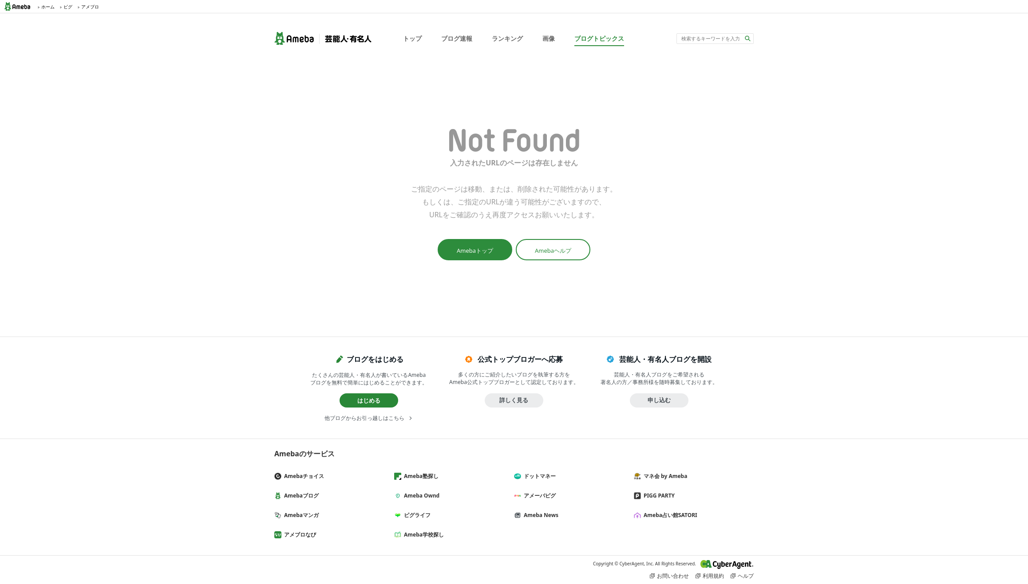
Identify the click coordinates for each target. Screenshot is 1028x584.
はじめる (368, 400)
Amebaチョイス (302, 476)
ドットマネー (538, 476)
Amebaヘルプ (553, 251)
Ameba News (539, 515)
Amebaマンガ (300, 515)
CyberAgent (727, 564)
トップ (412, 38)
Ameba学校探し (422, 534)
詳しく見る (513, 400)
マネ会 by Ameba (664, 476)
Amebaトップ (475, 251)
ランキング (507, 38)
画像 (548, 38)
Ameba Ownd (420, 495)
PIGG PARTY (658, 495)
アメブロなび (298, 534)
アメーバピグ (538, 495)
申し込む (659, 400)
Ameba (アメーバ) (20, 6)
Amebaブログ (300, 495)
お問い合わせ (673, 576)
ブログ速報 (456, 38)
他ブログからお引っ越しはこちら (364, 418)
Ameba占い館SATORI (669, 515)
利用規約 (713, 576)
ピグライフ (416, 515)
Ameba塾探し (420, 476)
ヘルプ (746, 576)
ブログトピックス (599, 38)
